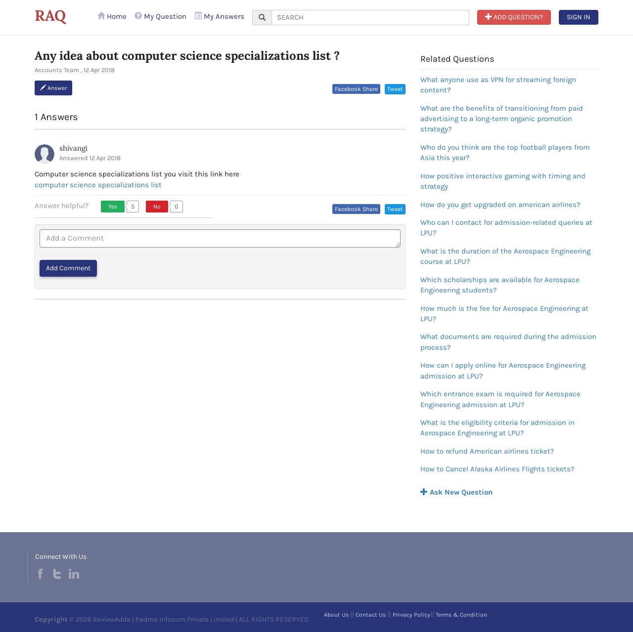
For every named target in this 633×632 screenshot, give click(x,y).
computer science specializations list (98, 184)
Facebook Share (356, 88)
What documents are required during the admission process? (508, 341)
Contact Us (371, 614)
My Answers (219, 16)
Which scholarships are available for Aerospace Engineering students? (500, 285)
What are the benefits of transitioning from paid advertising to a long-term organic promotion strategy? (501, 119)
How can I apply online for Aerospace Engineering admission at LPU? (503, 370)
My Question (160, 16)
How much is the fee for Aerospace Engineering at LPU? (504, 313)
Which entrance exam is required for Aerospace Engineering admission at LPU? (500, 399)
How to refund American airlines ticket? (487, 451)
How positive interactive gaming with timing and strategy (503, 181)
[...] (370, 17)
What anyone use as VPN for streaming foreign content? (498, 84)
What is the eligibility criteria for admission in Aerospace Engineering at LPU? (497, 427)
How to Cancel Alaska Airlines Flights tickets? (497, 468)
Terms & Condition (461, 614)
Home (112, 16)
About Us (336, 614)
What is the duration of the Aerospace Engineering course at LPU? (505, 256)
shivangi (73, 148)
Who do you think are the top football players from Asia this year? (505, 152)
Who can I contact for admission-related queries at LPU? (506, 227)
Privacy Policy (411, 614)
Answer (53, 87)
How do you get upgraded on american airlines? (500, 204)
